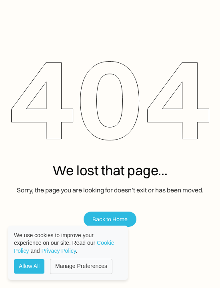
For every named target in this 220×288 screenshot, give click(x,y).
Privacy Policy (59, 251)
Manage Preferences (81, 266)
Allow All (29, 266)
